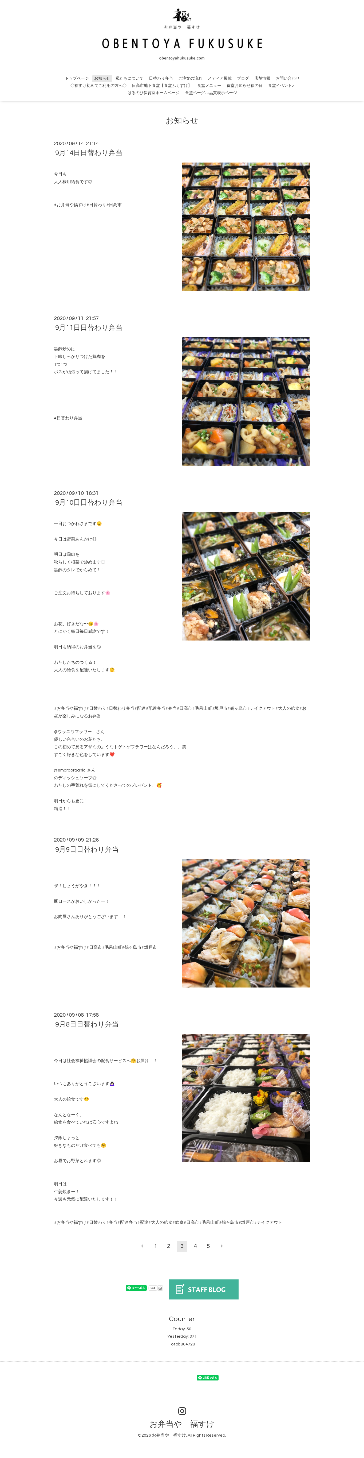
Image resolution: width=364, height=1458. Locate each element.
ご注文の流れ (190, 78)
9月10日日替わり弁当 (88, 502)
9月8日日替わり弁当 (87, 1024)
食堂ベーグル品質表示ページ (211, 93)
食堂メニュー (209, 86)
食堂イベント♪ (281, 86)
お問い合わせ (288, 78)
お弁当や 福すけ (182, 1424)
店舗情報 (262, 78)
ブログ (243, 78)
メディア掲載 (220, 78)
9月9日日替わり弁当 (87, 849)
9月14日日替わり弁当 (88, 152)
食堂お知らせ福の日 (245, 86)
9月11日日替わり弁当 (88, 327)
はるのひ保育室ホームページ (154, 93)
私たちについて (130, 78)
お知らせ (102, 78)
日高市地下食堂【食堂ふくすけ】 (162, 86)
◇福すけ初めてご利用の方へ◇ (98, 86)
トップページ (77, 78)
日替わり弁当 (161, 78)
